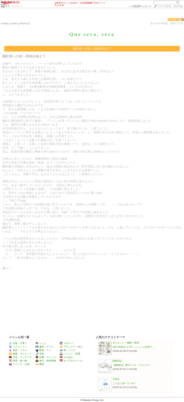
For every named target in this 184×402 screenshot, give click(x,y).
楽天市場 (178, 6)
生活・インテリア (20, 357)
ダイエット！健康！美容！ (127, 342)
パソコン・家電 (70, 353)
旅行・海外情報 (45, 360)
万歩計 (116, 379)
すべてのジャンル (71, 360)
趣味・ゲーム (44, 346)
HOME (4, 23)
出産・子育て (18, 343)
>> (140, 6)
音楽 (39, 353)
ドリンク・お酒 (19, 364)
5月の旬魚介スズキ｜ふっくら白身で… (134, 347)
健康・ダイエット (14, 6)
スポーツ (66, 343)
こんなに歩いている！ (124, 383)
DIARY (14, 23)
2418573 (174, 19)
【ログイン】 (176, 23)
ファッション (18, 346)
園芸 (39, 364)
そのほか (66, 357)
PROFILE (25, 23)
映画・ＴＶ (43, 350)
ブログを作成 (164, 6)
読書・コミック (45, 357)
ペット (40, 343)
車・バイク (67, 350)
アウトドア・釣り (71, 346)
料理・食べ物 (18, 360)
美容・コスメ (18, 350)
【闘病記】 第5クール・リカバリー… (133, 365)
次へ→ (6, 268)
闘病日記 (117, 360)
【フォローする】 (159, 23)
